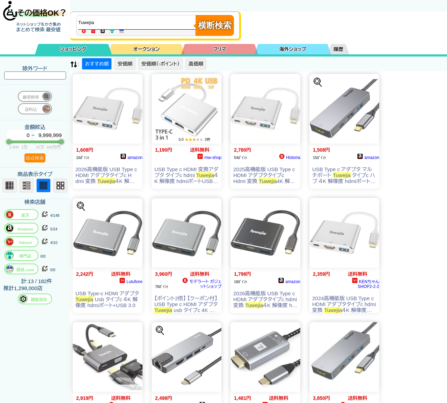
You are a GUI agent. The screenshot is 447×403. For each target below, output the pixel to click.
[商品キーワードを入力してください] (137, 22)
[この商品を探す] (317, 82)
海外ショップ (292, 49)
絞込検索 (35, 157)
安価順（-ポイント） (160, 64)
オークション (146, 49)
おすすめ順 (97, 64)
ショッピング (73, 49)
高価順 (196, 64)
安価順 (125, 64)
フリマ (219, 49)
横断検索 (215, 25)
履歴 (338, 49)
